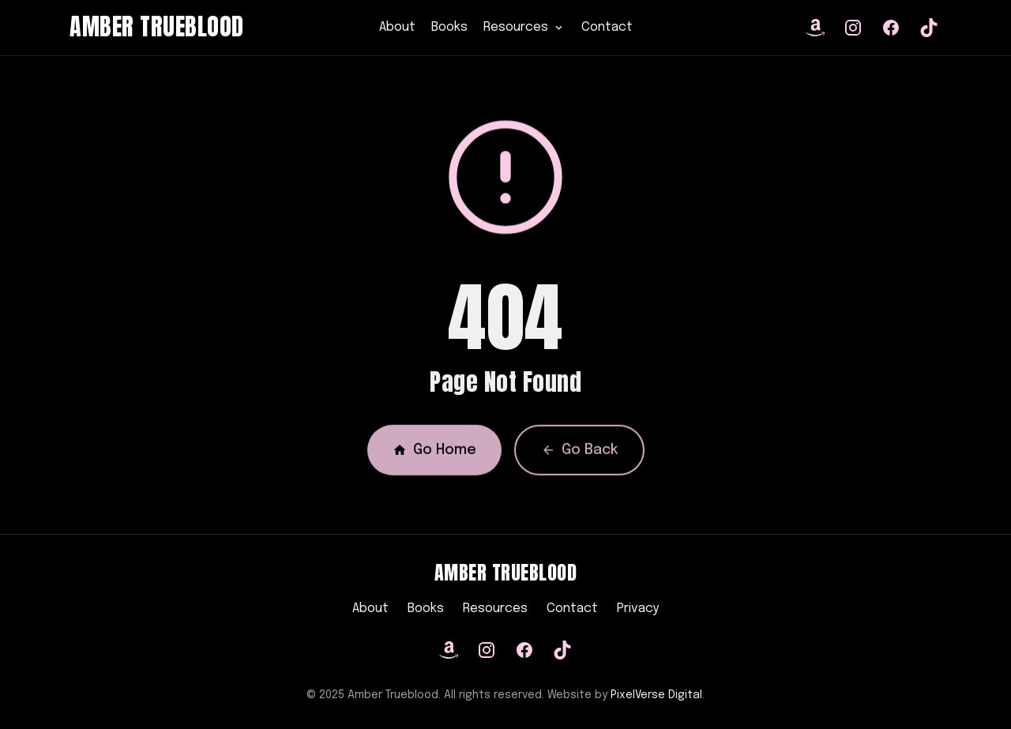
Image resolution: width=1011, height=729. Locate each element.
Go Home (434, 453)
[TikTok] (562, 650)
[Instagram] (486, 650)
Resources (495, 608)
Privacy (638, 608)
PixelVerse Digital (656, 695)
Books (449, 27)
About (397, 27)
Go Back (579, 453)
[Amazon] (448, 650)
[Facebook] (524, 650)
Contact (607, 27)
